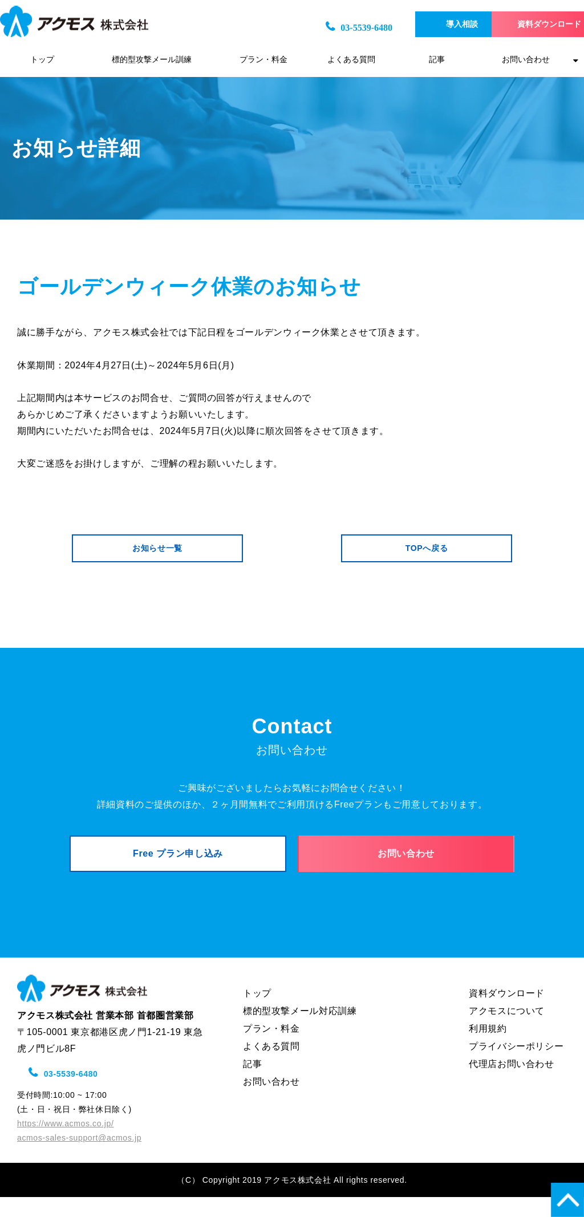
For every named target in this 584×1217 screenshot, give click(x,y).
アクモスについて (507, 1031)
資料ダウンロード (530, 24)
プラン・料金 (263, 59)
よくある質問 (351, 59)
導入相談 (428, 24)
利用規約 (488, 1048)
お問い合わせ (526, 59)
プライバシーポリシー (516, 1066)
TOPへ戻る (426, 552)
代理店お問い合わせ (511, 1084)
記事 (437, 59)
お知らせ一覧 (157, 552)
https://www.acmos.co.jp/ (65, 1143)
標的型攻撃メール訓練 (152, 59)
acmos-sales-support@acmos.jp (79, 1157)
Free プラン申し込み (178, 868)
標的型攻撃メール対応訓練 (300, 1031)
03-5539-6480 (321, 28)
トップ (42, 59)
